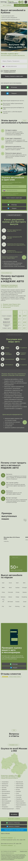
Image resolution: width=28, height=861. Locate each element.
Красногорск (20, 801)
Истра (18, 789)
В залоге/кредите (23, 353)
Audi (3, 582)
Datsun (10, 597)
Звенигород (19, 783)
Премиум (23, 359)
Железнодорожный (8, 808)
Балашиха (5, 783)
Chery (3, 592)
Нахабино (19, 799)
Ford (10, 606)
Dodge (17, 597)
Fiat (3, 606)
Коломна (18, 795)
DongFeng (24, 597)
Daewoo (25, 592)
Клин (17, 793)
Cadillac (17, 587)
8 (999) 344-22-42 (12, 2)
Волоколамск (6, 791)
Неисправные (9, 364)
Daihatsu (3, 597)
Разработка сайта (23, 851)
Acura (10, 582)
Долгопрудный (6, 801)
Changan (24, 587)
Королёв (18, 797)
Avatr (17, 582)
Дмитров (4, 799)
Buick (10, 587)
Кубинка (18, 806)
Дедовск (4, 795)
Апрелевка (5, 782)
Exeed (24, 601)
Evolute (17, 601)
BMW (3, 587)
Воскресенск (6, 793)
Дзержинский (6, 797)
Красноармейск (21, 803)
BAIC (24, 582)
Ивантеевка (19, 787)
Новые (7, 347)
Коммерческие (9, 359)
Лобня (18, 808)
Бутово (4, 787)
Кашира (18, 791)
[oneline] (14, 61)
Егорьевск (5, 806)
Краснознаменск (21, 805)
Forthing (17, 606)
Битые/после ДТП (8, 353)
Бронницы (5, 785)
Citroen (17, 592)
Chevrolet (10, 592)
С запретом (23, 364)
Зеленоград (19, 785)
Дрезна (4, 805)
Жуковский (19, 782)
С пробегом (23, 347)
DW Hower (10, 601)
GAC (24, 606)
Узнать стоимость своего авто (14, 76)
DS (3, 601)
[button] (21, 5)
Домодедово (6, 803)
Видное (4, 789)
